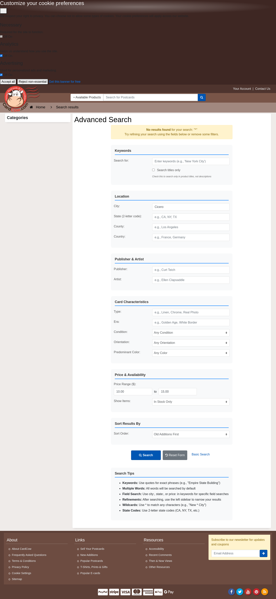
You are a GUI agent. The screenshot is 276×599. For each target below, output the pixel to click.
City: (117, 206)
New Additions (89, 555)
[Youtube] (248, 591)
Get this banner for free (64, 81)
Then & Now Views (160, 560)
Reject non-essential (33, 81)
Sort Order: (121, 433)
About (12, 540)
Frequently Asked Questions (29, 555)
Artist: (118, 279)
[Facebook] (232, 591)
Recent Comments (160, 555)
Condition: (121, 331)
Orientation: (122, 342)
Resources (153, 540)
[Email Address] (235, 553)
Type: (117, 311)
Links (80, 540)
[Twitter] (240, 591)
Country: (119, 236)
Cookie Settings (21, 573)
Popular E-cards (90, 573)
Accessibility (156, 548)
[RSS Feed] (265, 591)
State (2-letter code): (128, 216)
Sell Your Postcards (92, 548)
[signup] (263, 553)
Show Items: (122, 401)
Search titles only (166, 170)
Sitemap (17, 579)
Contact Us (262, 88)
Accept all (8, 81)
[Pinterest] (256, 591)
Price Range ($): (125, 384)
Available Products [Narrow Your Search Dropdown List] (87, 97)
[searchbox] (150, 97)
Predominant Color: (127, 352)
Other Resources (159, 567)
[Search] (202, 97)
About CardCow (21, 548)
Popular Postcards (91, 560)
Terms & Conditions (24, 560)
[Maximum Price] (178, 391)
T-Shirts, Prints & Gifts (94, 567)
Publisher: (120, 269)
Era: (116, 321)
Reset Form (175, 455)
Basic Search (201, 454)
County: (119, 226)
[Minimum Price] (133, 391)
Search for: (121, 160)
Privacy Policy (20, 567)
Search (146, 455)
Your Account (242, 88)
